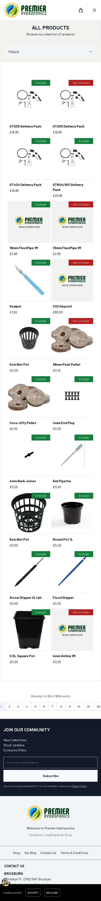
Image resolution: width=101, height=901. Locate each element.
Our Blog (30, 853)
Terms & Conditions (74, 853)
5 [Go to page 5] (35, 706)
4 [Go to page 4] (27, 706)
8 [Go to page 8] (61, 706)
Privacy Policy (79, 785)
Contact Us (48, 853)
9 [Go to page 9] (70, 706)
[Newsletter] (50, 762)
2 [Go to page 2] (9, 706)
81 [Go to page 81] (88, 706)
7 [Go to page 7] (52, 706)
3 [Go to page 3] (18, 706)
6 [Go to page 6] (44, 706)
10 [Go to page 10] (78, 706)
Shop (16, 853)
